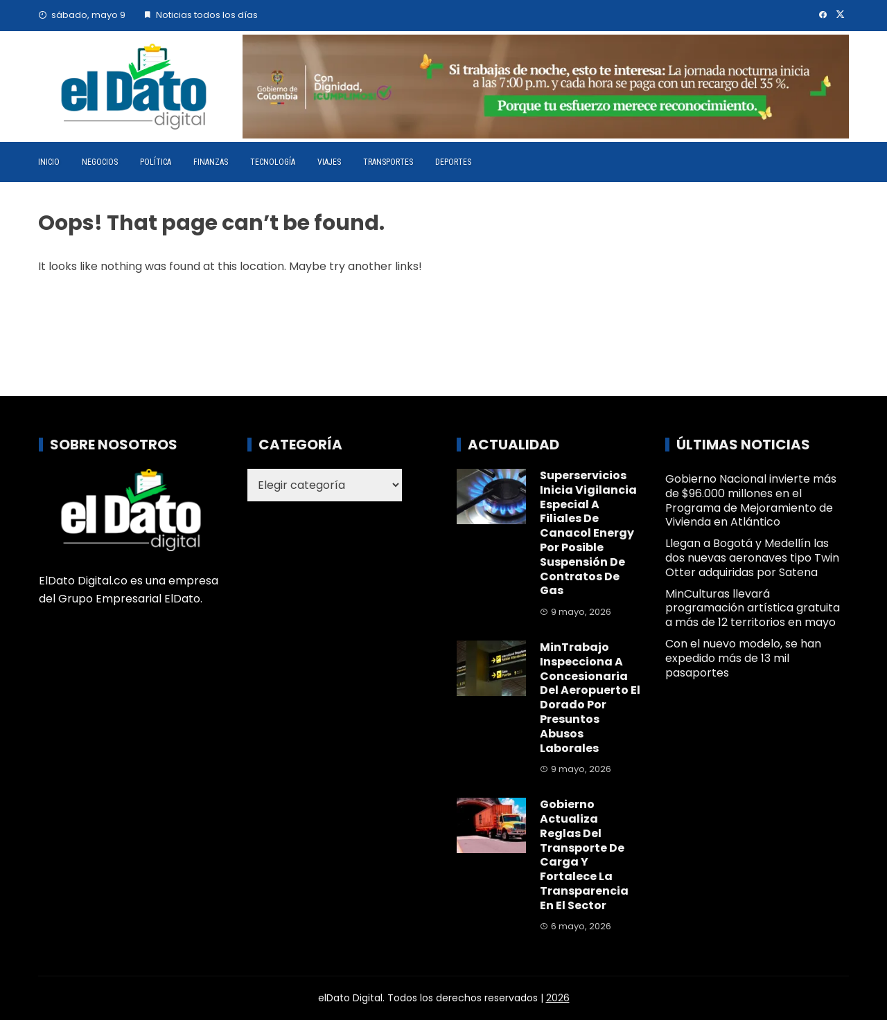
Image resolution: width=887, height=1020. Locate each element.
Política (155, 162)
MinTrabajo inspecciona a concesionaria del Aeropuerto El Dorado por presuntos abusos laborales (590, 697)
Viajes (329, 162)
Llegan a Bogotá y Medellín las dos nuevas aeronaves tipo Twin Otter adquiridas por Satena (752, 557)
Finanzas (210, 162)
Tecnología (272, 162)
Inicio (49, 162)
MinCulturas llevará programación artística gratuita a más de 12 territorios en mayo (752, 608)
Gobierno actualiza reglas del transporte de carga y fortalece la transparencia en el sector (584, 854)
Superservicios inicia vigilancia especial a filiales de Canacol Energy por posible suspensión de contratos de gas (588, 532)
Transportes (388, 162)
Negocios (100, 162)
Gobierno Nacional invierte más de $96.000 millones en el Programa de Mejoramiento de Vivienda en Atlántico (750, 500)
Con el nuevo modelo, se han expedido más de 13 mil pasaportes (743, 658)
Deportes (453, 162)
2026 (558, 998)
